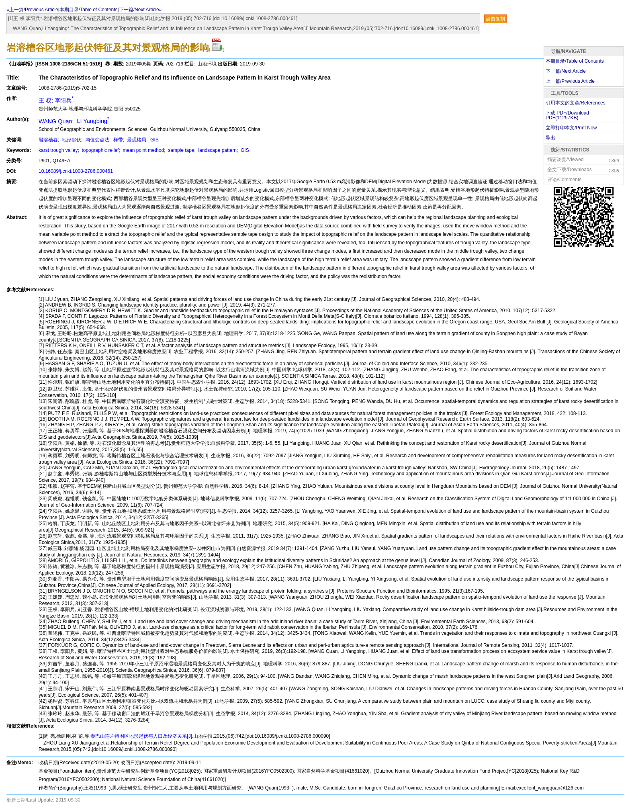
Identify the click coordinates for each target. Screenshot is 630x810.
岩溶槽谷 (48, 140)
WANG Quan (55, 121)
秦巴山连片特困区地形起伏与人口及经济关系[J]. (141, 736)
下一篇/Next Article (566, 71)
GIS (154, 140)
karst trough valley (58, 150)
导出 (550, 138)
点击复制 (495, 19)
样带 (117, 140)
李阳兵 (64, 100)
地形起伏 (71, 140)
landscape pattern (217, 150)
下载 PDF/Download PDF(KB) (567, 115)
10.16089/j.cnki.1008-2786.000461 (76, 171)
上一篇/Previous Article (570, 81)
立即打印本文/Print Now (571, 128)
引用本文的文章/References (575, 103)
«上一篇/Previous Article (32, 9)
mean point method (142, 150)
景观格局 (136, 140)
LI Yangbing (92, 121)
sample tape (180, 150)
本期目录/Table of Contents (88, 9)
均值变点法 (96, 140)
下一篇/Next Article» (140, 9)
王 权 (45, 100)
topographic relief (99, 150)
